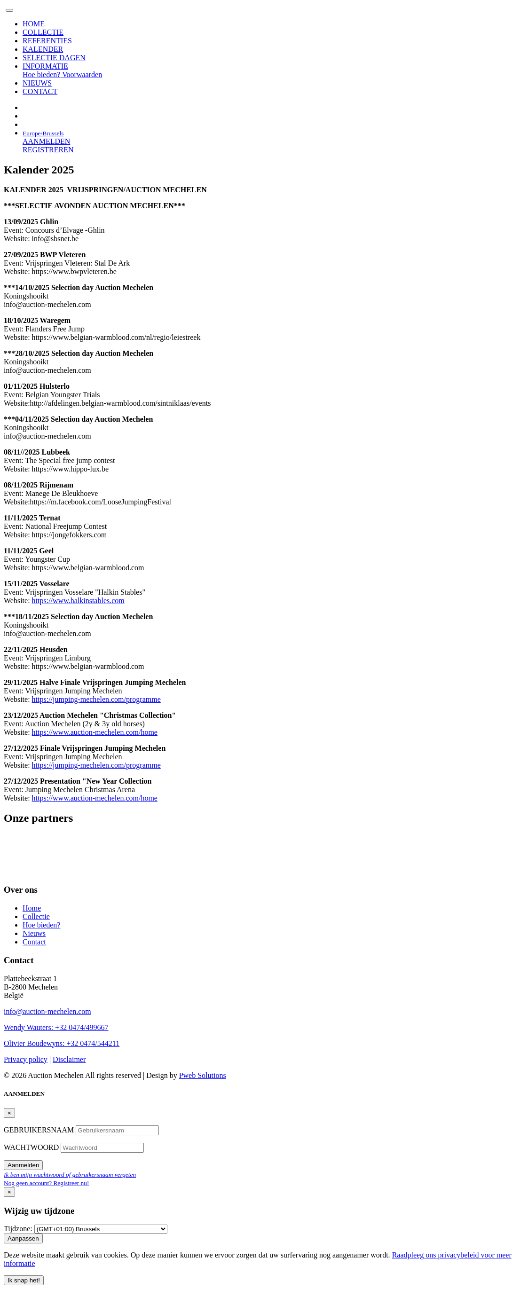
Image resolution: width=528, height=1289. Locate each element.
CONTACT (40, 91)
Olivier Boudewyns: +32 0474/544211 (61, 1043)
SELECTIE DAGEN (54, 58)
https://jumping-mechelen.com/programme (96, 699)
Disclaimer (69, 1059)
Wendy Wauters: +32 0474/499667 (56, 1027)
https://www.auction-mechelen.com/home (95, 732)
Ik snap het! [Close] (24, 1280)
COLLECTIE (43, 32)
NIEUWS (37, 83)
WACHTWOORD (32, 1147)
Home (32, 908)
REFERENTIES (47, 41)
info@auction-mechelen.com (47, 1011)
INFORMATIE (45, 66)
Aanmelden (23, 1165)
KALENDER (43, 49)
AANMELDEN (46, 141)
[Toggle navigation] (9, 10)
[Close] (9, 1113)
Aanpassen (23, 1238)
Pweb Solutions (202, 1075)
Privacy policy (25, 1059)
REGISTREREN (48, 150)
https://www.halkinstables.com (78, 601)
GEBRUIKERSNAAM (40, 1130)
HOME (34, 24)
